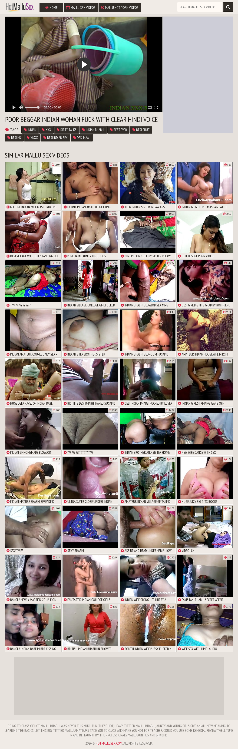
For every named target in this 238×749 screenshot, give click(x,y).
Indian (30, 130)
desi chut (141, 130)
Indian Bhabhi (93, 130)
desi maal (81, 137)
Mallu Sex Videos (81, 7)
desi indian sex (55, 137)
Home (51, 7)
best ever (118, 130)
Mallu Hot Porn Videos (120, 7)
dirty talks (66, 130)
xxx (46, 130)
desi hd (14, 137)
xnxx (32, 137)
